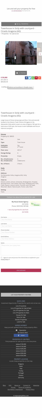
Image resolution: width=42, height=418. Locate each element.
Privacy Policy (4, 259)
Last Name (21, 225)
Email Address (21, 238)
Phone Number (21, 231)
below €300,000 (21, 353)
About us (17, 385)
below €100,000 (21, 344)
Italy (21, 368)
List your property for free (21, 295)
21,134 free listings (17, 10)
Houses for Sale (21, 315)
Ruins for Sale (21, 317)
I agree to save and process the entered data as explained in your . (20, 258)
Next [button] (40, 54)
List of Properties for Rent (21, 313)
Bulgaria (21, 364)
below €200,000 (21, 349)
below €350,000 (21, 355)
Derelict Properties (21, 320)
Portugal (21, 373)
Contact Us (26, 385)
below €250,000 (21, 351)
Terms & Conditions (24, 387)
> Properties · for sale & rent (10, 34)
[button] (26, 77)
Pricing (13, 387)
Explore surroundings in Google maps (20, 87)
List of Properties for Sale (21, 310)
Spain (21, 366)
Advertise (36, 385)
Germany (21, 377)
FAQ (10, 385)
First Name (21, 218)
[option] (21, 54)
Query (21, 248)
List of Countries (21, 306)
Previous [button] (1, 54)
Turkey (21, 371)
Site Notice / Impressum (15, 389)
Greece (21, 375)
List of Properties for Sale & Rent (21, 308)
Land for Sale (21, 322)
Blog (4, 385)
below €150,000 (21, 346)
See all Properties (21, 24)
